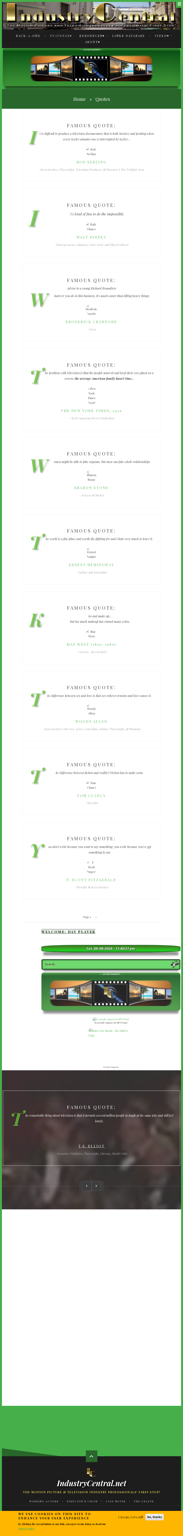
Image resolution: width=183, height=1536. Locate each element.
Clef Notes (116, 1501)
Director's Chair (82, 1501)
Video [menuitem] (160, 36)
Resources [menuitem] (90, 36)
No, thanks (154, 1517)
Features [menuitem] (59, 36)
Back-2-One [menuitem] (28, 36)
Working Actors (44, 1501)
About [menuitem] (90, 42)
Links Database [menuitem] (128, 36)
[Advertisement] (91, 68)
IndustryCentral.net (91, 1483)
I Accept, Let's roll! (130, 1517)
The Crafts (144, 1501)
